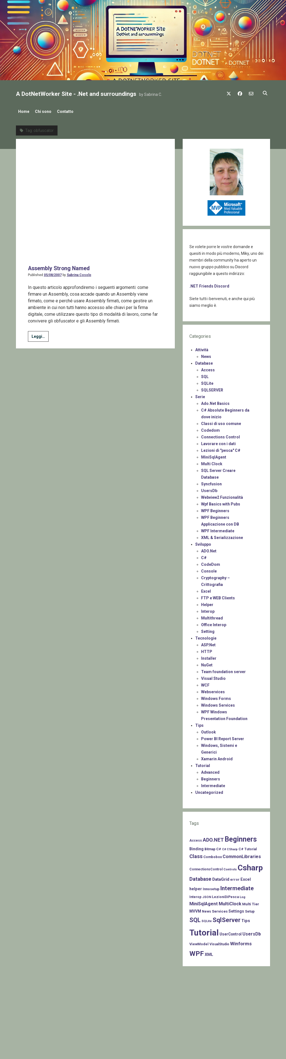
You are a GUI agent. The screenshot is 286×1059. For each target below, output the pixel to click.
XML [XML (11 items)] (209, 953)
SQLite (207, 381)
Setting (207, 630)
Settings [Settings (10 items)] (236, 909)
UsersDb (209, 489)
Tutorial (202, 764)
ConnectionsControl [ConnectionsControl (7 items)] (206, 868)
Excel (206, 589)
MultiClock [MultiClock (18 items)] (230, 902)
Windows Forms (216, 697)
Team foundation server (223, 670)
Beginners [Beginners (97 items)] (241, 838)
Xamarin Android (217, 757)
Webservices (213, 690)
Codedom (210, 428)
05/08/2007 (53, 156)
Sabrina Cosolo (79, 156)
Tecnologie (205, 636)
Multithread (212, 616)
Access (208, 368)
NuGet (207, 663)
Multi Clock (211, 462)
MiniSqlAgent (213, 455)
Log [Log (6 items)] (242, 895)
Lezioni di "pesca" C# (220, 449)
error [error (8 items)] (235, 878)
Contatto (71, 111)
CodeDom (210, 563)
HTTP (206, 650)
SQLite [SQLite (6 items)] (206, 919)
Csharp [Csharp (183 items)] (250, 866)
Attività (201, 348)
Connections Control (220, 435)
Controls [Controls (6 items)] (230, 868)
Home (23, 111)
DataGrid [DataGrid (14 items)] (220, 877)
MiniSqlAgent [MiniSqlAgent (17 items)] (203, 902)
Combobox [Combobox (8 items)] (212, 855)
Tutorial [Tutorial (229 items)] (204, 931)
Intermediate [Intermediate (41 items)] (237, 886)
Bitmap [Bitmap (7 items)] (209, 847)
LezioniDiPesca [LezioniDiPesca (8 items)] (225, 895)
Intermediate (213, 784)
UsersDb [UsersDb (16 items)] (251, 932)
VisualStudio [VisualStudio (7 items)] (219, 942)
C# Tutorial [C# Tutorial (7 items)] (248, 847)
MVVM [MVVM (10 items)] (195, 909)
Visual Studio (213, 677)
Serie (200, 395)
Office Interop (213, 623)
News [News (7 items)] (206, 910)
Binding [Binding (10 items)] (196, 847)
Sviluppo (203, 542)
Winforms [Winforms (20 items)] (241, 942)
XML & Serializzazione (222, 536)
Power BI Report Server (222, 737)
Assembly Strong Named (61, 149)
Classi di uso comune (221, 422)
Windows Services (218, 703)
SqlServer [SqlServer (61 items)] (226, 918)
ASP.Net (208, 643)
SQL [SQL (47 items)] (195, 918)
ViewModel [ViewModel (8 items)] (199, 942)
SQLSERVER (212, 388)
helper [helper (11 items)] (195, 887)
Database (204, 361)
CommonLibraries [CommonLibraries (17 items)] (242, 855)
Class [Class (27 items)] (195, 855)
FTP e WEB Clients (218, 596)
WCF (205, 683)
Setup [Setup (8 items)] (250, 910)
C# (204, 556)
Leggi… (40, 217)
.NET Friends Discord (209, 284)
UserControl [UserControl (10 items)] (231, 932)
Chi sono (46, 111)
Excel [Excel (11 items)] (245, 877)
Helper (207, 603)
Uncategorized (209, 791)
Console (209, 569)
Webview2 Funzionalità (222, 495)
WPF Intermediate (217, 529)
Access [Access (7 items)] (195, 839)
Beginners (210, 777)
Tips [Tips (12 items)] (245, 919)
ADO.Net (208, 549)
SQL (205, 375)
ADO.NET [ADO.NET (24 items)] (213, 838)
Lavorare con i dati (218, 442)
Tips (199, 723)
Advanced (210, 770)
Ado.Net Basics (215, 402)
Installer (208, 656)
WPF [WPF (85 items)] (196, 952)
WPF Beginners (215, 509)
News (206, 355)
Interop (207, 609)
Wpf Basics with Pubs (220, 502)
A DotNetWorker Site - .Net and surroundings (76, 94)
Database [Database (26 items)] (200, 877)
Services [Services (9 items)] (220, 910)
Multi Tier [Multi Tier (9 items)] (250, 902)
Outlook (208, 730)
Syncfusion (211, 482)
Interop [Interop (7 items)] (195, 895)
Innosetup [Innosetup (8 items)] (211, 887)
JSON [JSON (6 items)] (206, 895)
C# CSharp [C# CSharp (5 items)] (230, 847)
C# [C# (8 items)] (218, 847)
